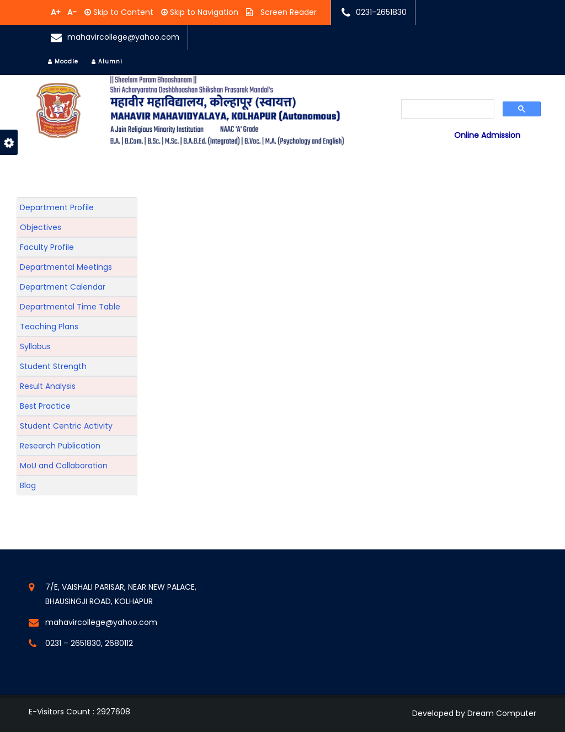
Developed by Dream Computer (474, 713)
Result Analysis (48, 386)
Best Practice (45, 406)
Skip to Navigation (203, 12)
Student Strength (53, 366)
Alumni (107, 61)
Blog (28, 485)
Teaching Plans (49, 326)
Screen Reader (287, 12)
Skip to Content (122, 12)
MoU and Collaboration (64, 465)
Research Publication (60, 445)
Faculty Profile (47, 247)
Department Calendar (62, 286)
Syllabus (35, 346)
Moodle (63, 61)
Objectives (40, 227)
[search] (448, 109)
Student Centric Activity (66, 425)
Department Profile (57, 207)
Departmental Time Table (70, 306)
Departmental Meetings (66, 267)
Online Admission (487, 135)
